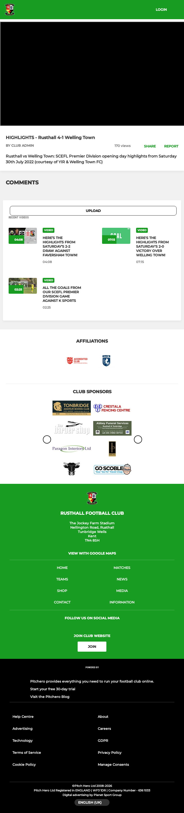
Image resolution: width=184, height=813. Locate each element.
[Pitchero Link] (92, 674)
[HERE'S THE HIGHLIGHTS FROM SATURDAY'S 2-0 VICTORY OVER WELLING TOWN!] (155, 246)
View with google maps (92, 553)
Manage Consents (113, 764)
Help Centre (23, 716)
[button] (147, 146)
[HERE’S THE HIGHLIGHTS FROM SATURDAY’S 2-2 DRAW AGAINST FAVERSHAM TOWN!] (62, 246)
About (103, 716)
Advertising (22, 728)
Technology (22, 740)
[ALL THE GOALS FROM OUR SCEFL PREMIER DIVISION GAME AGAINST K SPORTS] (62, 294)
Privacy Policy (109, 752)
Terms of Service (26, 752)
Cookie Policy (24, 764)
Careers (104, 728)
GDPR (103, 740)
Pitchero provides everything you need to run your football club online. (92, 681)
